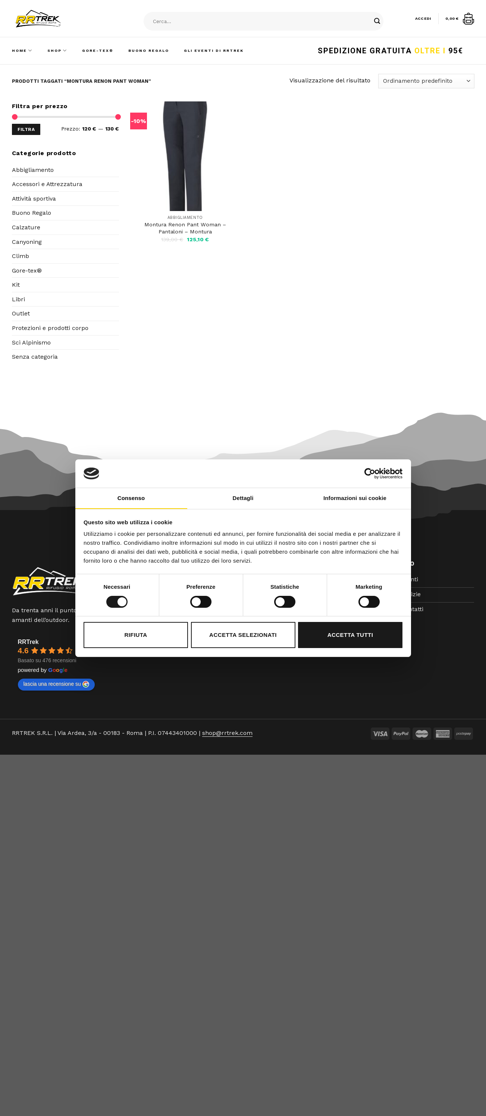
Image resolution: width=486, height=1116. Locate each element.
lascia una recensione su (56, 684)
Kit (16, 284)
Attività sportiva (34, 198)
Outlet (21, 313)
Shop (57, 50)
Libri (18, 299)
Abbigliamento (33, 169)
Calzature (26, 227)
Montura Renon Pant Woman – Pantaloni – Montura (185, 228)
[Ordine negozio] (426, 81)
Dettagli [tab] (243, 498)
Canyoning (27, 241)
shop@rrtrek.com (227, 732)
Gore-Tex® (97, 50)
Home (22, 50)
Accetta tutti (350, 635)
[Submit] (377, 21)
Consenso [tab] (131, 498)
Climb (20, 256)
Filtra (26, 129)
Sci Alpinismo (31, 342)
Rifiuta (135, 635)
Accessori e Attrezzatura (47, 184)
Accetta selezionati (243, 635)
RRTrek (28, 642)
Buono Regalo (148, 50)
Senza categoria (35, 356)
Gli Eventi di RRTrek (214, 50)
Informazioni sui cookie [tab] (354, 498)
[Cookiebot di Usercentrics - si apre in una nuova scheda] (369, 473)
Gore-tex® (27, 270)
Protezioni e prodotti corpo (50, 327)
